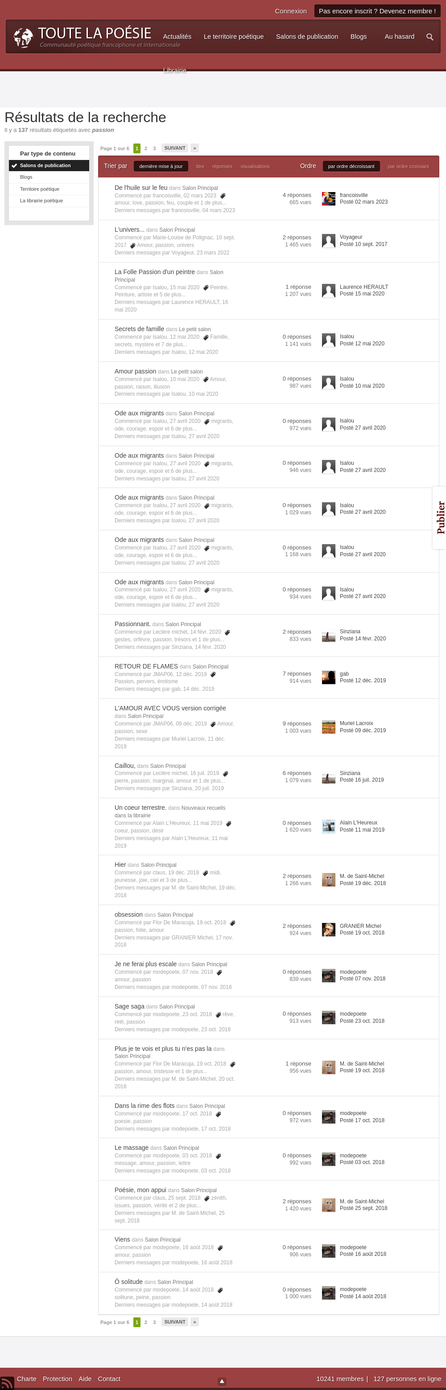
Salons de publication (45, 165)
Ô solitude (129, 1281)
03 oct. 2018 (216, 1171)
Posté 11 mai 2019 (362, 830)
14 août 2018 (216, 1305)
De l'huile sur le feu (141, 187)
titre (200, 166)
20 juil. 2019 (209, 788)
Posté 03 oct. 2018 (362, 1162)
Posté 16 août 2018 (363, 1254)
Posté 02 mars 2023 (364, 202)
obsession (129, 914)
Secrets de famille (139, 328)
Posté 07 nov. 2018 (363, 979)
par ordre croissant (408, 166)
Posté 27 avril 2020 (363, 428)
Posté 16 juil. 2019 (362, 780)
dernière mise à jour (160, 166)
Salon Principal (200, 188)
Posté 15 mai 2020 (362, 294)
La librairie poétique (41, 200)
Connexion (291, 11)
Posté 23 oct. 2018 (362, 1021)
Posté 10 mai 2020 (362, 386)
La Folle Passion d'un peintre (155, 271)
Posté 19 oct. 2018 (362, 933)
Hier (120, 864)
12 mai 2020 (203, 352)
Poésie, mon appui (140, 1189)
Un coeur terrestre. (141, 807)
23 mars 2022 (213, 253)
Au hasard (400, 36)
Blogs (26, 177)
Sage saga (130, 1006)
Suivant (174, 148)
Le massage (132, 1147)
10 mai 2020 (203, 394)
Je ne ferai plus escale (146, 964)
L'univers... (130, 229)
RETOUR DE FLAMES (146, 666)
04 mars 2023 (218, 210)
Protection (57, 1378)
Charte (27, 1378)
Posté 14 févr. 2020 (363, 639)
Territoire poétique (39, 189)
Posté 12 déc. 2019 (363, 680)
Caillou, (125, 765)
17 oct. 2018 (216, 1129)
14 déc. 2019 (198, 689)
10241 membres (341, 1378)
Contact (109, 1378)
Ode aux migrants (139, 413)
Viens (122, 1239)
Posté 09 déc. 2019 (363, 730)
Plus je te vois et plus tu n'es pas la (163, 1048)
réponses (222, 166)
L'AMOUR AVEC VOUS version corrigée (170, 708)
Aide (84, 1378)
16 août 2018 (216, 1262)
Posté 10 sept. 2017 (364, 244)
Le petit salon (195, 329)
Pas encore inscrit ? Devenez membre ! (377, 11)
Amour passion (135, 371)
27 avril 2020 (204, 436)
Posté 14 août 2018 (363, 1296)
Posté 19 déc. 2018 (363, 883)
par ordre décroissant (351, 166)
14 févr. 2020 (210, 647)
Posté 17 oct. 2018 (362, 1120)
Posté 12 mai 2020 (362, 343)
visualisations (254, 166)
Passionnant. (133, 623)
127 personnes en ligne (407, 1378)
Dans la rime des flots (145, 1105)
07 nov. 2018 (216, 987)
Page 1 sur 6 (114, 148)
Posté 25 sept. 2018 (364, 1208)
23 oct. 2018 (216, 1029)
